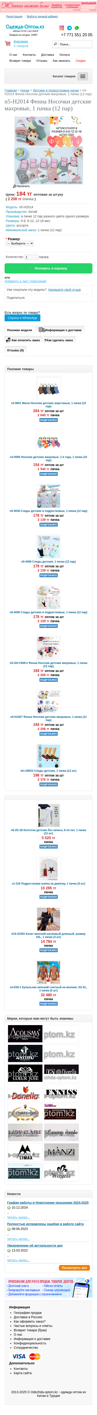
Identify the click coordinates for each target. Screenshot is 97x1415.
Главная (11, 90)
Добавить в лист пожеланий (25, 281)
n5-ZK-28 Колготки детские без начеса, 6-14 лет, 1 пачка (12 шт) (48, 832)
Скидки (81, 60)
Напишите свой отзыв (64, 289)
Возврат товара (20, 60)
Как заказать (61, 60)
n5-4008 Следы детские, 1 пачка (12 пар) (48, 561)
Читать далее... (18, 1217)
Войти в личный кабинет (42, 16)
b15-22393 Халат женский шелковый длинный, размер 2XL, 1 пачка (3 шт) (48, 935)
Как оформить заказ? (29, 1321)
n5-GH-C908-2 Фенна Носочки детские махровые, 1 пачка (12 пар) (48, 664)
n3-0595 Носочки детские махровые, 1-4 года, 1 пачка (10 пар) (48, 458)
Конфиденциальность (30, 1343)
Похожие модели (19, 330)
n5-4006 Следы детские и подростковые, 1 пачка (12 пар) (48, 612)
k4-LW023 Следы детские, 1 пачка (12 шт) (48, 770)
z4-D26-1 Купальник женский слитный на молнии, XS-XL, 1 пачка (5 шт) (48, 989)
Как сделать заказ (58, 340)
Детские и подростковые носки (56, 90)
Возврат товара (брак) (30, 1330)
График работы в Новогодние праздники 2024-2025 (48, 1202)
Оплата (64, 54)
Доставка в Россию (28, 1317)
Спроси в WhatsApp (22, 318)
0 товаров (21, 46)
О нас (13, 54)
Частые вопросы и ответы (33, 1326)
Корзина (21, 41)
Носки (24, 90)
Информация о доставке (60, 329)
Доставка (47, 54)
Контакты (29, 54)
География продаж (28, 1313)
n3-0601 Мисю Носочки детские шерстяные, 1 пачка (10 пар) (48, 405)
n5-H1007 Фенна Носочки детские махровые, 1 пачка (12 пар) (48, 718)
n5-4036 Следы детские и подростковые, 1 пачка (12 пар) (48, 511)
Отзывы (41, 60)
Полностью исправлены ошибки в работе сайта (45, 1224)
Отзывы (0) (15, 350)
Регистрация (14, 16)
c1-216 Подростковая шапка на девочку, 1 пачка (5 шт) (48, 883)
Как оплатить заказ (22, 339)
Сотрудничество (26, 1347)
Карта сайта (23, 1373)
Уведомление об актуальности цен (35, 1245)
